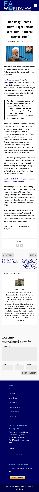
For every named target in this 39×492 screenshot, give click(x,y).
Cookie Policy (13, 416)
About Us (12, 389)
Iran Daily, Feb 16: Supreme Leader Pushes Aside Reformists (19, 180)
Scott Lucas (16, 41)
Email (17, 364)
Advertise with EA (14, 407)
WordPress (19, 489)
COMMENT (6, 346)
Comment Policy (14, 412)
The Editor (12, 393)
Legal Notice (13, 398)
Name (4, 364)
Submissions (13, 403)
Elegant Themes (19, 486)
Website (29, 364)
